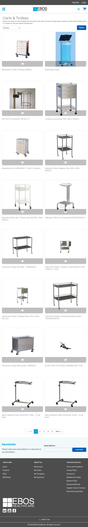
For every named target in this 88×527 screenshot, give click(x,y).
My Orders (38, 470)
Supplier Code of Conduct (76, 488)
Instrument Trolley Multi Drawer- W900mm (19, 366)
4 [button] (48, 431)
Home (5, 467)
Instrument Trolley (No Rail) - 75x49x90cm (19, 267)
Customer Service (74, 462)
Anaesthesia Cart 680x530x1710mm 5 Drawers (21, 168)
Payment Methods (73, 484)
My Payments (39, 477)
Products (6, 470)
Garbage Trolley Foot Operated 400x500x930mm (65, 218)
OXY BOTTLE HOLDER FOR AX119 (15, 119)
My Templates (39, 474)
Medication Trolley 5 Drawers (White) (17, 70)
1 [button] (35, 431)
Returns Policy (72, 481)
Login (83, 2)
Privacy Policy (72, 470)
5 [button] (52, 431)
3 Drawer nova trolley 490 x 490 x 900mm (62, 119)
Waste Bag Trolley (52, 70)
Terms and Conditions (75, 467)
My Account (38, 467)
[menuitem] (7, 477)
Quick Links (7, 462)
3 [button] (44, 431)
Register (75, 2)
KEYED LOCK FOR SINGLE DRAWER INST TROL (64, 366)
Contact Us (71, 474)
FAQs (5, 474)
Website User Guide (74, 477)
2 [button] (40, 431)
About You (38, 462)
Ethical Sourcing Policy (75, 491)
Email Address (49, 446)
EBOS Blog (6, 477)
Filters (81, 28)
